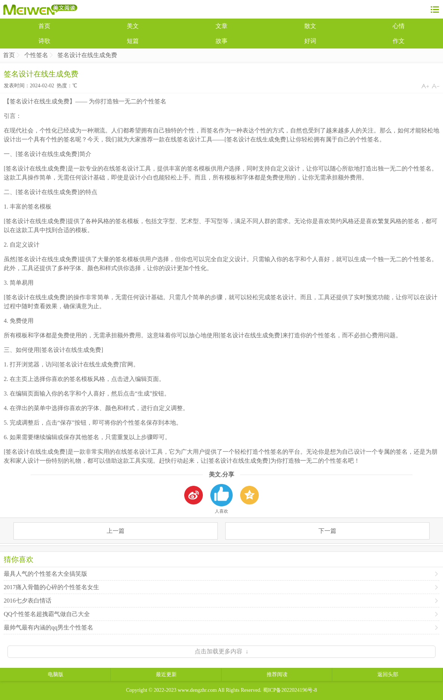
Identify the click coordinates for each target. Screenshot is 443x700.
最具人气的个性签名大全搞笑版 (45, 574)
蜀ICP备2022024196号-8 (290, 690)
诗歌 (44, 41)
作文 (399, 41)
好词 (310, 41)
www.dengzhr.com (197, 690)
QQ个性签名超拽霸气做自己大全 (47, 614)
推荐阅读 (277, 674)
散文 (310, 26)
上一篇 (116, 531)
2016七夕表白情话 (27, 600)
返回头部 (387, 674)
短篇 (133, 41)
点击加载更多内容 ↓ (221, 651)
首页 (44, 26)
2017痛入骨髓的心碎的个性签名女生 (51, 587)
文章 (221, 26)
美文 (133, 26)
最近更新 (166, 674)
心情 (399, 26)
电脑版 (55, 674)
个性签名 (36, 55)
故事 (221, 41)
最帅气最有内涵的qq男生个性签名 (48, 627)
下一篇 (327, 531)
